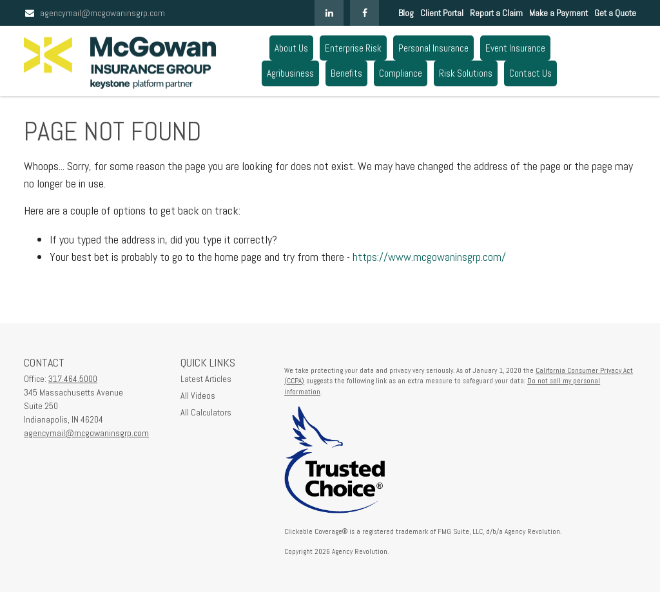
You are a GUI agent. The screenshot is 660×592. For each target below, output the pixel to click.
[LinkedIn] (329, 13)
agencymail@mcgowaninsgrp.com (94, 13)
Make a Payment (558, 13)
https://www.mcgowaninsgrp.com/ (429, 256)
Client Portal (441, 13)
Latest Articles (205, 379)
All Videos (197, 395)
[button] (291, 48)
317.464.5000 (72, 379)
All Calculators (205, 412)
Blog (406, 13)
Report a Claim (496, 13)
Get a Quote (615, 13)
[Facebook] (364, 13)
